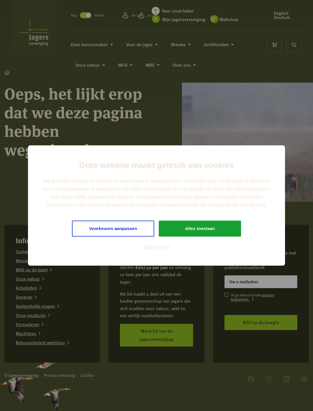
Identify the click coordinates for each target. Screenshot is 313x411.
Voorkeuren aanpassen (113, 228)
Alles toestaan (199, 228)
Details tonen (156, 247)
